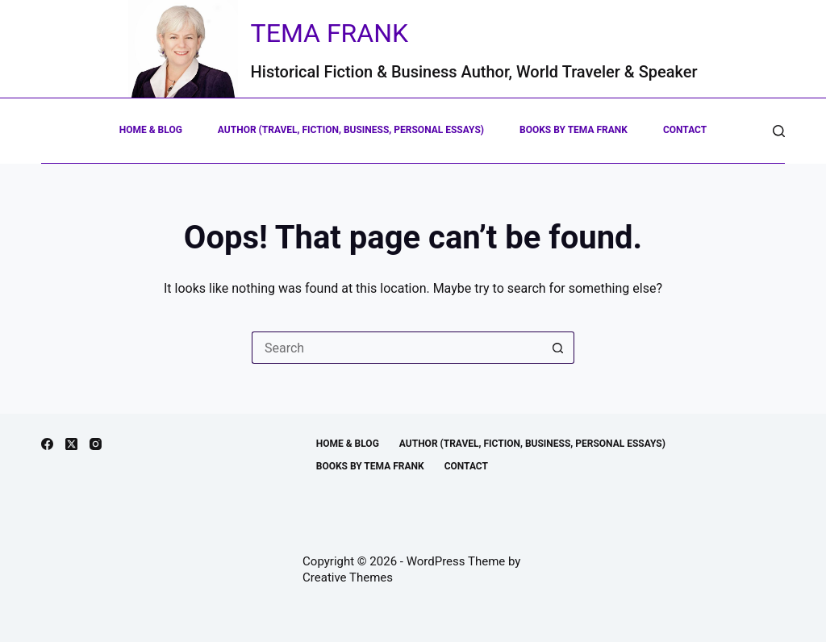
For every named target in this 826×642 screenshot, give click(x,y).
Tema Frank (330, 33)
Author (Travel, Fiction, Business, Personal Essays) (351, 129)
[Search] (779, 131)
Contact (685, 129)
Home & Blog (150, 129)
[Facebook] (47, 444)
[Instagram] (96, 444)
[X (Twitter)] (71, 444)
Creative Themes (347, 577)
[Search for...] (397, 347)
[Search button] (558, 347)
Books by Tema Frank (573, 129)
